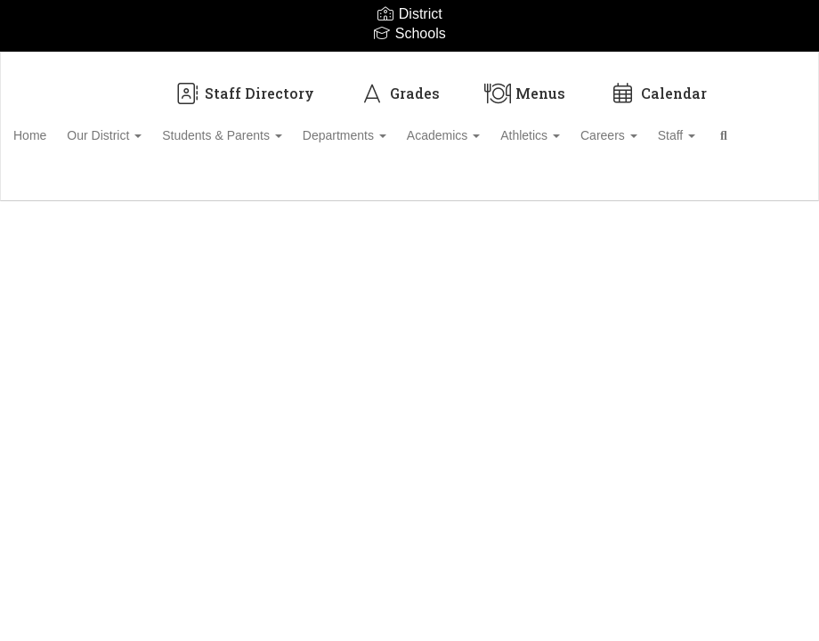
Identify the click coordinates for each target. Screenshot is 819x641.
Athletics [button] (589, 126)
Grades (399, 84)
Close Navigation (131, 178)
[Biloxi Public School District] (409, 64)
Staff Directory (244, 84)
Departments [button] (391, 126)
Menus (524, 84)
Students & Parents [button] (262, 126)
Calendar (658, 84)
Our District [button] (138, 126)
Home (57, 126)
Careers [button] (673, 126)
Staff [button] (747, 126)
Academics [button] (495, 126)
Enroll (747, 229)
